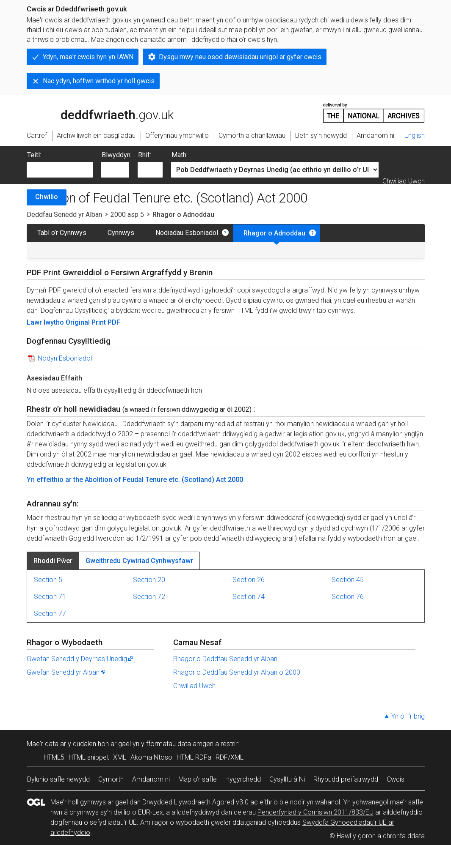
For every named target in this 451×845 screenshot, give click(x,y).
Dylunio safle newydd (58, 779)
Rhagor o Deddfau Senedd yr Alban (225, 659)
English (414, 135)
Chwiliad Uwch (403, 181)
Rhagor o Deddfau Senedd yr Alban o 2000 (236, 672)
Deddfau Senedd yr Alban (64, 215)
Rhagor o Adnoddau (274, 233)
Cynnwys (121, 233)
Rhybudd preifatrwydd (345, 779)
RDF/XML (229, 757)
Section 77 (50, 614)
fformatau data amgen (179, 744)
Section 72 (149, 597)
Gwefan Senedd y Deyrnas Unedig (80, 659)
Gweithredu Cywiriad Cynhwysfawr (139, 561)
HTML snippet (89, 757)
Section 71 (50, 597)
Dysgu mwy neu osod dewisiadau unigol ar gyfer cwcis (240, 57)
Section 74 (248, 597)
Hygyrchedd (243, 779)
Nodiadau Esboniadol (186, 233)
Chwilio (46, 197)
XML (119, 757)
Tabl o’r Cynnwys (61, 233)
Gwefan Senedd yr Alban (66, 672)
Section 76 (348, 597)
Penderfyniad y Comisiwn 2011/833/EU (315, 812)
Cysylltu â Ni (287, 779)
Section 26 (248, 580)
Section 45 (348, 580)
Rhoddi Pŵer (52, 561)
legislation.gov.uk (93, 112)
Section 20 (149, 580)
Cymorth (111, 779)
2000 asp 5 (127, 215)
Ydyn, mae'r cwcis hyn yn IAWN (88, 57)
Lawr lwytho (46, 322)
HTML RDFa (194, 757)
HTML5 (54, 757)
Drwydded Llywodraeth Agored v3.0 (195, 802)
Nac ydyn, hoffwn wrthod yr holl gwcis (99, 81)
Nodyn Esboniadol (65, 358)
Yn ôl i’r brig (408, 716)
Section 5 (48, 580)
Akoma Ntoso (151, 757)
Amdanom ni (151, 779)
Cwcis (395, 779)
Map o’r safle (197, 779)
